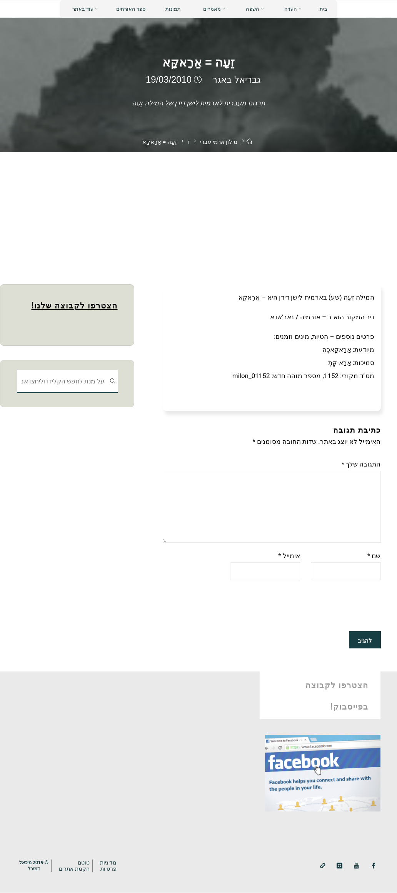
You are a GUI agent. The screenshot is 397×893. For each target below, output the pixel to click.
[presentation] (322, 606)
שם (374, 556)
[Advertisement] (198, 210)
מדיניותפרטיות (110, 865)
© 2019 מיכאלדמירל (34, 865)
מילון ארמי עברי (219, 141)
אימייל (289, 556)
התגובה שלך (361, 464)
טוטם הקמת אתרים (76, 865)
